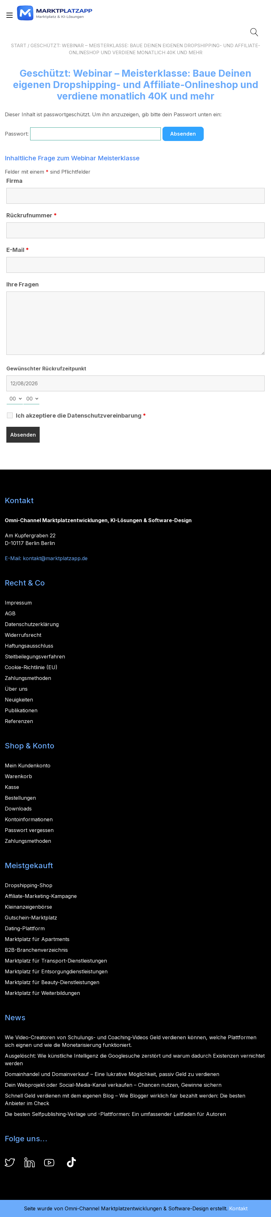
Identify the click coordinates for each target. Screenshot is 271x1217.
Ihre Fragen (22, 284)
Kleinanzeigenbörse (28, 907)
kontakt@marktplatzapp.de (55, 558)
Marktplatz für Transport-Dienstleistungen (56, 961)
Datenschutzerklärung (32, 624)
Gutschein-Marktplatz (31, 917)
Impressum (18, 602)
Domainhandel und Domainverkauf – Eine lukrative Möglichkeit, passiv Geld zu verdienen (112, 1074)
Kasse (12, 787)
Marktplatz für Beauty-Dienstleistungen (52, 982)
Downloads (18, 808)
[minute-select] (31, 398)
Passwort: (83, 134)
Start (18, 45)
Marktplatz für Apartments (37, 939)
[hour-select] (15, 398)
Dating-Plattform (25, 928)
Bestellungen (20, 798)
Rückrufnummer (31, 215)
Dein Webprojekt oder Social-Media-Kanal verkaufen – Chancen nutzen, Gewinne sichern (113, 1085)
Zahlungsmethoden (28, 678)
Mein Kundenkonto (27, 765)
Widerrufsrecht (23, 635)
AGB (10, 613)
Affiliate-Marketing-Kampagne (41, 896)
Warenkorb (18, 776)
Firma (14, 180)
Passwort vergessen (29, 830)
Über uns (16, 689)
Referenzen (19, 721)
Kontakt (238, 1208)
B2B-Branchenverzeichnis (36, 950)
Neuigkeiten (19, 699)
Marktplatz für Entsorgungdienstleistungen (56, 971)
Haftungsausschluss (29, 646)
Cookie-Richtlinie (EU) (31, 667)
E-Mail (17, 250)
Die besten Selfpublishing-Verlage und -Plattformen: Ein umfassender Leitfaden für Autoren (115, 1114)
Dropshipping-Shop (28, 885)
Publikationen (21, 710)
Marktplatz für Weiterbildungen (42, 993)
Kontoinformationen (29, 819)
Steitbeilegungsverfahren (35, 656)
